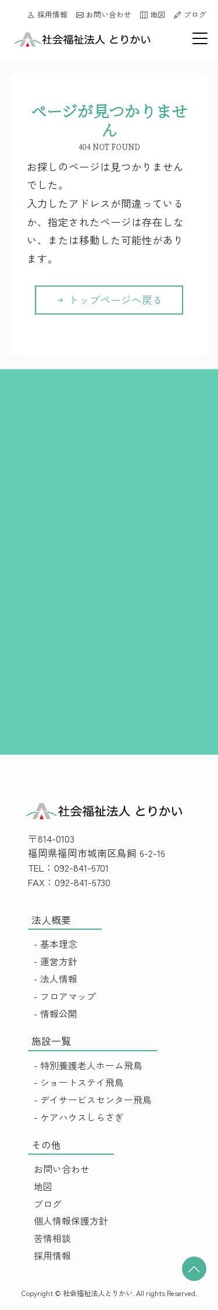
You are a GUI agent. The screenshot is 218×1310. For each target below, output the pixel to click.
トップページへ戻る (109, 299)
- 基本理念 (55, 944)
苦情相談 (52, 1238)
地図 (152, 14)
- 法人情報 (55, 979)
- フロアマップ (65, 996)
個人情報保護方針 (71, 1220)
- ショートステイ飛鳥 (79, 1082)
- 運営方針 (55, 961)
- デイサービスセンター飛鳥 (93, 1099)
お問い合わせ (103, 14)
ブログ (190, 14)
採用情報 (47, 14)
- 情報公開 (55, 1013)
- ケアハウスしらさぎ (79, 1117)
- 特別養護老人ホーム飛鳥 (88, 1065)
